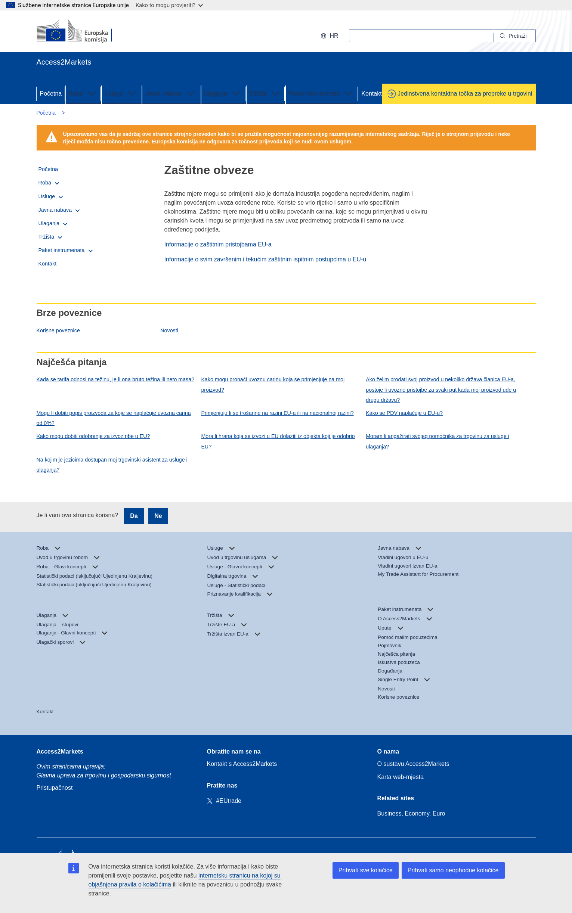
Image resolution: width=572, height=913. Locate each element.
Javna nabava (171, 92)
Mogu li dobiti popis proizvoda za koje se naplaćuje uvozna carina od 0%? (114, 418)
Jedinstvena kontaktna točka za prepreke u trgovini (465, 93)
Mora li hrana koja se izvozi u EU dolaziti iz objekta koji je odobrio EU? (278, 441)
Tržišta (265, 92)
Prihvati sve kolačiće (365, 870)
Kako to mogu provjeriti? (169, 5)
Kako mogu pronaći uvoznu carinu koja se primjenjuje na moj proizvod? (272, 384)
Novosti (169, 330)
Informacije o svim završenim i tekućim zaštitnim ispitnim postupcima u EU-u (265, 259)
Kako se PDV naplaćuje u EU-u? (404, 413)
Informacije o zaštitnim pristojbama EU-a (218, 244)
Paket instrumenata (321, 92)
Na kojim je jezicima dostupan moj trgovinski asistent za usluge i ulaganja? (112, 465)
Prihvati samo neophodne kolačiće (453, 870)
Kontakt (371, 93)
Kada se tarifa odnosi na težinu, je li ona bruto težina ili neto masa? (116, 379)
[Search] (514, 35)
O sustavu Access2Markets (413, 764)
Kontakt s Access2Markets (242, 764)
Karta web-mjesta (400, 777)
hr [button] (329, 35)
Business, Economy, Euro (411, 813)
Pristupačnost (55, 788)
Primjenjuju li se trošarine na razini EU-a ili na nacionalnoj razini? (277, 413)
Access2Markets (60, 751)
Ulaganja (223, 92)
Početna (51, 93)
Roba (83, 92)
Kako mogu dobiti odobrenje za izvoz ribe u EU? (93, 436)
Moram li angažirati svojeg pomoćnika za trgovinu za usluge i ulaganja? (437, 441)
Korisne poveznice (58, 330)
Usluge (121, 92)
